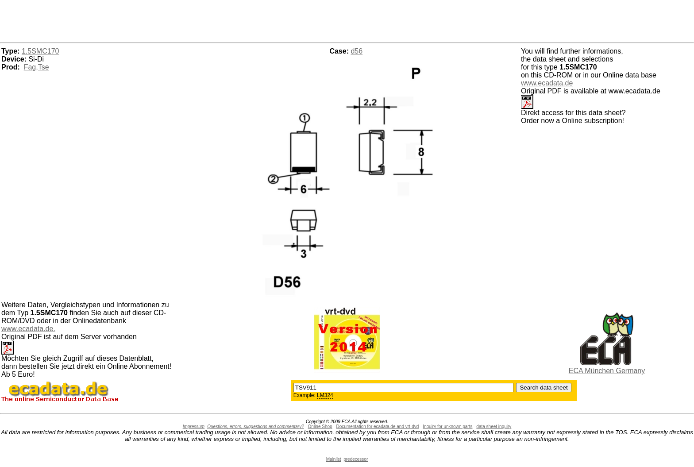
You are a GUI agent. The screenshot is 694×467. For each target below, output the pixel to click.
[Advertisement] (347, 20)
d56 (356, 51)
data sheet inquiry (493, 426)
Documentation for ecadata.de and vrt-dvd (377, 426)
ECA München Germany (607, 370)
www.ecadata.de (547, 83)
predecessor (355, 459)
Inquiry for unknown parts (447, 426)
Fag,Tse (36, 67)
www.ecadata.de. (28, 328)
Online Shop (320, 426)
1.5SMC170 (40, 51)
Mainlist (333, 459)
